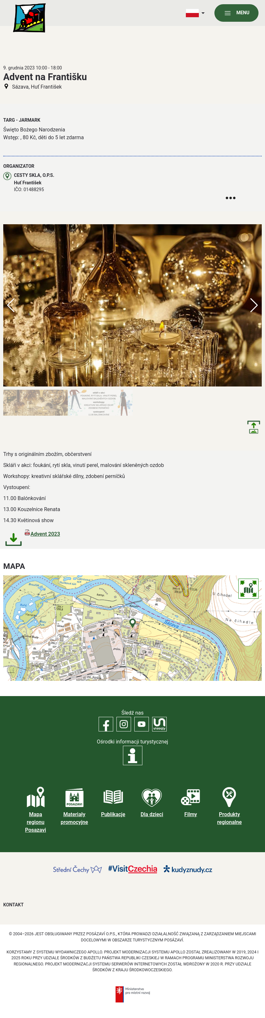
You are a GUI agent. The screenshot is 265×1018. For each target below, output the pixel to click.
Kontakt (13, 904)
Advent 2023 (45, 534)
